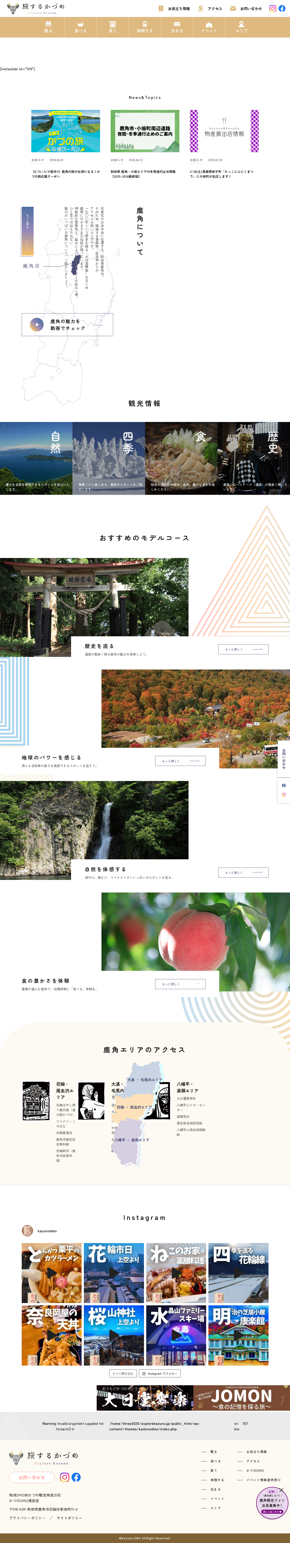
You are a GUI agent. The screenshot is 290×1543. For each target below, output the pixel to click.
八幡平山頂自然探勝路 (191, 1132)
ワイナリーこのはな (65, 1123)
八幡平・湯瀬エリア (187, 1087)
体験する (145, 30)
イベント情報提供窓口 (263, 1480)
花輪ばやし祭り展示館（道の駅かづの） (65, 1110)
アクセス (215, 8)
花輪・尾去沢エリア (65, 1090)
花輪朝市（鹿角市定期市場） (65, 1155)
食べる (80, 30)
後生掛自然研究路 (189, 1123)
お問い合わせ (251, 8)
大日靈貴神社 (186, 1098)
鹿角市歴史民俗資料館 (65, 1141)
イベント (209, 30)
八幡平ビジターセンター (191, 1107)
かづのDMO (255, 1470)
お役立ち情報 (179, 8)
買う (113, 30)
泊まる (177, 30)
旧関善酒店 (64, 1132)
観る (48, 30)
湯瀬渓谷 (183, 1116)
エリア (241, 30)
